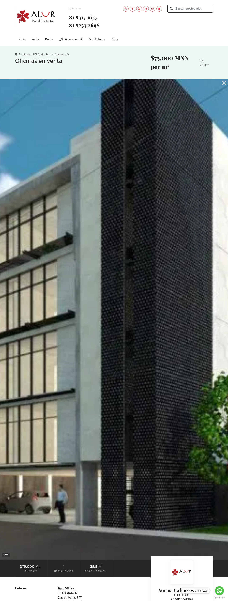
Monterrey (47, 55)
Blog (115, 40)
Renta (49, 40)
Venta (35, 40)
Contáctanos (96, 40)
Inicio (21, 40)
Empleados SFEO (28, 55)
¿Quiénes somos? (70, 40)
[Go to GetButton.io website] (219, 597)
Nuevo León (62, 55)
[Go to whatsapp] (219, 590)
